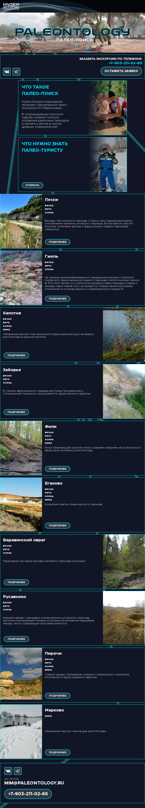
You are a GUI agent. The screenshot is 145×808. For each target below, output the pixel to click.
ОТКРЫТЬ (32, 185)
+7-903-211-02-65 (125, 63)
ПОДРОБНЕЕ (57, 242)
